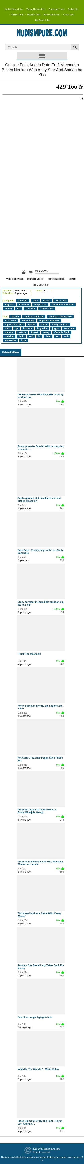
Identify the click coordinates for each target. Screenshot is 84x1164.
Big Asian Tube (42, 20)
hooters (27, 328)
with (66, 336)
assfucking (28, 320)
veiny (46, 332)
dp (16, 328)
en (57, 336)
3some (15, 316)
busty (44, 324)
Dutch (8, 308)
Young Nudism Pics (35, 9)
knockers (69, 328)
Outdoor (30, 308)
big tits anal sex (14, 324)
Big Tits (9, 304)
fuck (21, 336)
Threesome (46, 308)
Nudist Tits (73, 9)
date (48, 336)
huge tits (42, 328)
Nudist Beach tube (14, 9)
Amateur (23, 300)
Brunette (24, 304)
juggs (55, 328)
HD (18, 308)
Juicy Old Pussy (51, 14)
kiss (23, 340)
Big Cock (60, 300)
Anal (35, 300)
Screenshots (56, 279)
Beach (46, 300)
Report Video (35, 279)
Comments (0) (41, 285)
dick (7, 328)
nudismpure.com (51, 1149)
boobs (31, 324)
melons (9, 332)
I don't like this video (30, 272)
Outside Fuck (62, 332)
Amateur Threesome (60, 316)
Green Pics (68, 14)
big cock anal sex (49, 320)
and (31, 336)
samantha (10, 340)
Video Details (14, 279)
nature (22, 332)
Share (72, 279)
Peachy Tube (33, 14)
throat (34, 332)
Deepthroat (40, 304)
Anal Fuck (10, 320)
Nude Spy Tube (56, 9)
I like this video (23, 272)
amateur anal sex (33, 316)
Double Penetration (63, 304)
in (39, 336)
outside (9, 336)
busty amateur (60, 324)
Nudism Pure (17, 14)
